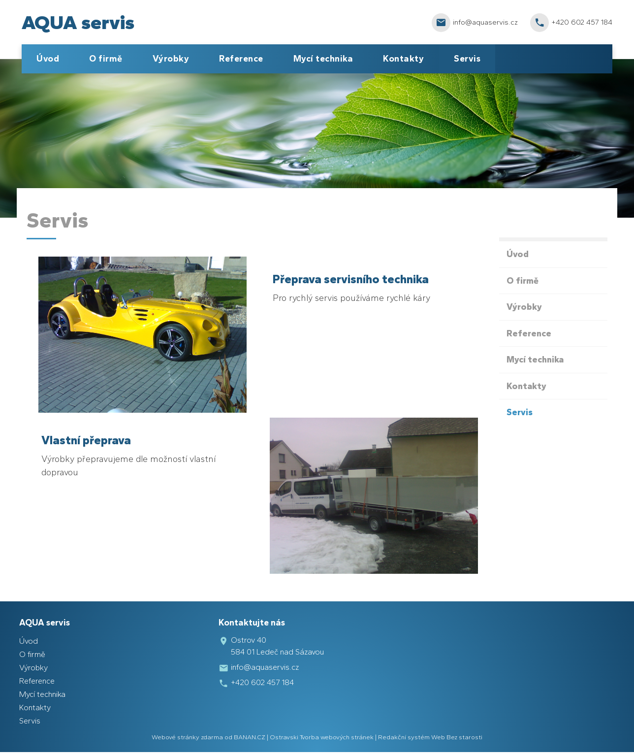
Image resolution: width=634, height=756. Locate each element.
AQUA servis (78, 22)
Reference (241, 58)
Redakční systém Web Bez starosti (430, 737)
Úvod (47, 58)
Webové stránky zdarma (187, 737)
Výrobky (171, 58)
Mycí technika (323, 58)
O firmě (106, 58)
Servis (467, 58)
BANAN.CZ (249, 737)
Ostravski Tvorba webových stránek (322, 737)
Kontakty (403, 58)
